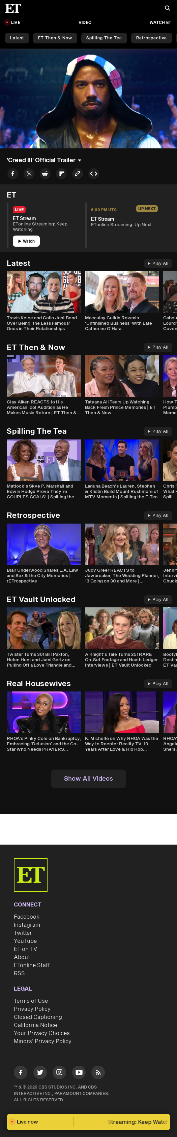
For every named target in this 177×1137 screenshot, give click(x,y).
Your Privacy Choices (42, 1033)
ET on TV (25, 949)
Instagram (27, 925)
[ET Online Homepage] (15, 8)
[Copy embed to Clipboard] (94, 175)
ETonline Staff (32, 965)
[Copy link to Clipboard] (77, 175)
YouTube (25, 941)
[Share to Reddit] (45, 175)
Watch (26, 241)
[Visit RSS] (98, 1073)
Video (85, 23)
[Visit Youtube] (79, 1073)
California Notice (35, 1025)
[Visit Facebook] (20, 1073)
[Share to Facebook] (13, 175)
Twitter (23, 933)
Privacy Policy (32, 1009)
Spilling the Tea (104, 38)
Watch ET (160, 23)
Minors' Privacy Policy (42, 1041)
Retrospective (151, 38)
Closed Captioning (38, 1017)
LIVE (15, 23)
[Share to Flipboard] (61, 175)
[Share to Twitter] (29, 175)
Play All (158, 263)
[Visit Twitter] (40, 1073)
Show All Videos (88, 778)
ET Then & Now (55, 38)
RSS (19, 973)
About (22, 957)
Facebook (26, 917)
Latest (17, 38)
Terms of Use (31, 1001)
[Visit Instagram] (59, 1073)
